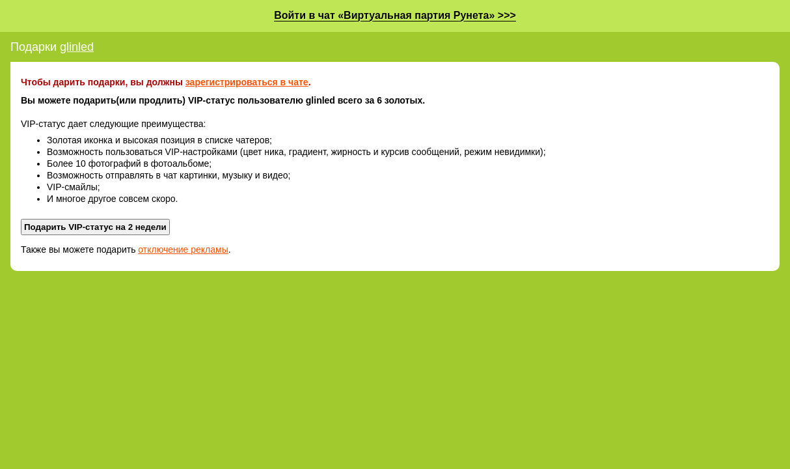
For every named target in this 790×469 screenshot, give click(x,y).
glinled (77, 46)
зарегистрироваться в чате (246, 82)
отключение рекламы (183, 249)
